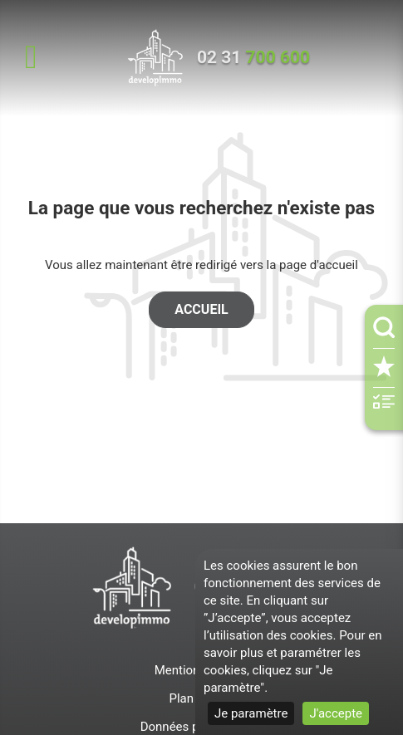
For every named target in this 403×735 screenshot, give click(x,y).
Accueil (201, 309)
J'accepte (335, 713)
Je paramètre (251, 713)
